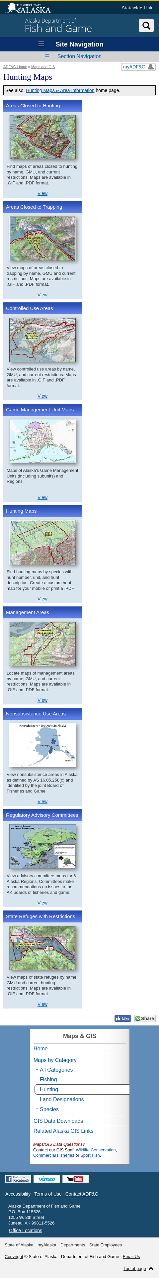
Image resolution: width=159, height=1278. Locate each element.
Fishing (48, 1079)
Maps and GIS (43, 67)
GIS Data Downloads (58, 1121)
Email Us (131, 1256)
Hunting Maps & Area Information (60, 90)
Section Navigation (79, 56)
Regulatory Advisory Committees (42, 815)
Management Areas (27, 612)
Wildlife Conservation (96, 1149)
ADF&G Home (15, 67)
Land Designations (62, 1099)
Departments (72, 1244)
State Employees (105, 1244)
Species (49, 1109)
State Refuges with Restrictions (40, 916)
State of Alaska (31, 9)
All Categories (56, 1070)
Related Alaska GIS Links (64, 1131)
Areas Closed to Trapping (34, 207)
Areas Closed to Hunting (33, 105)
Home (41, 1048)
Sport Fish (90, 1155)
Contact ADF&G (82, 1194)
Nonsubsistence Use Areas (36, 713)
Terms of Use (47, 1194)
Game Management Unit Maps (40, 409)
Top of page (134, 1268)
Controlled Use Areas (29, 308)
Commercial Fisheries (53, 1155)
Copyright (14, 1256)
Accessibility (18, 1194)
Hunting (49, 1089)
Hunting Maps (21, 511)
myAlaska (47, 1244)
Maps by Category (55, 1060)
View (42, 193)
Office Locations (25, 1230)
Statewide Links (138, 8)
